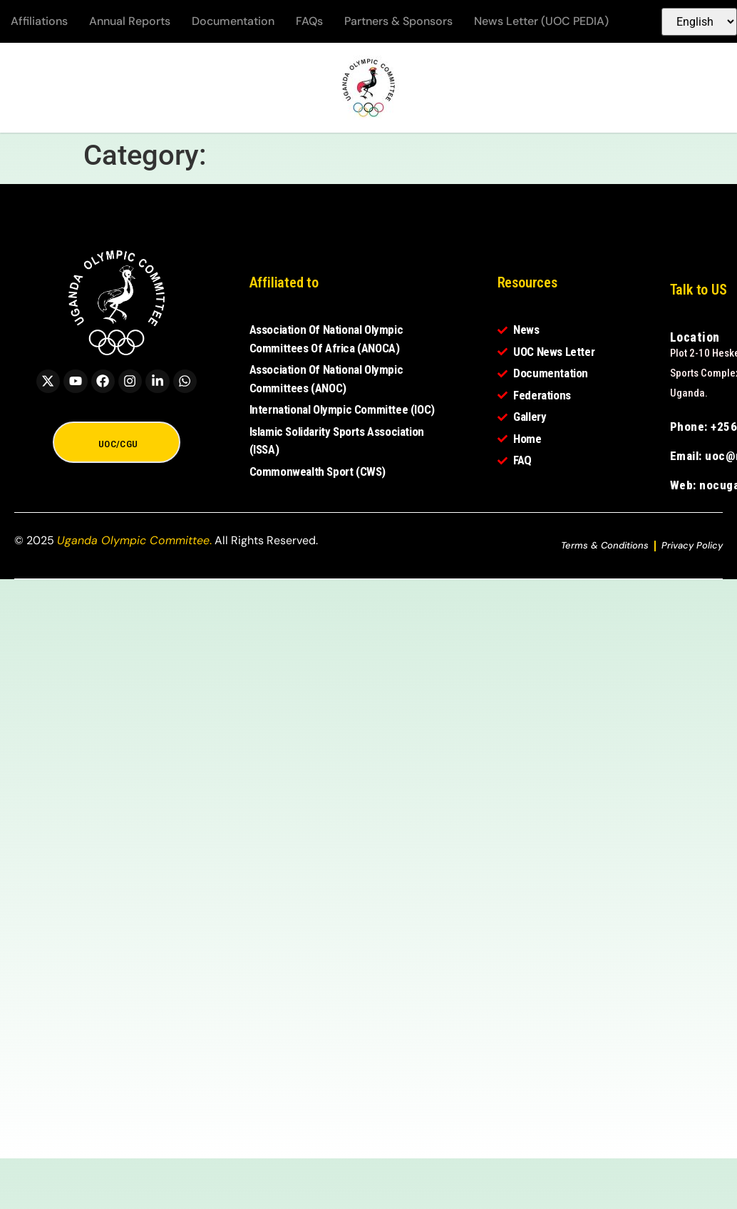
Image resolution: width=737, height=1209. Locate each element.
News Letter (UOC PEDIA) (541, 21)
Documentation (233, 21)
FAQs (309, 21)
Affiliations (39, 21)
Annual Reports (129, 21)
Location (695, 337)
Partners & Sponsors (398, 21)
